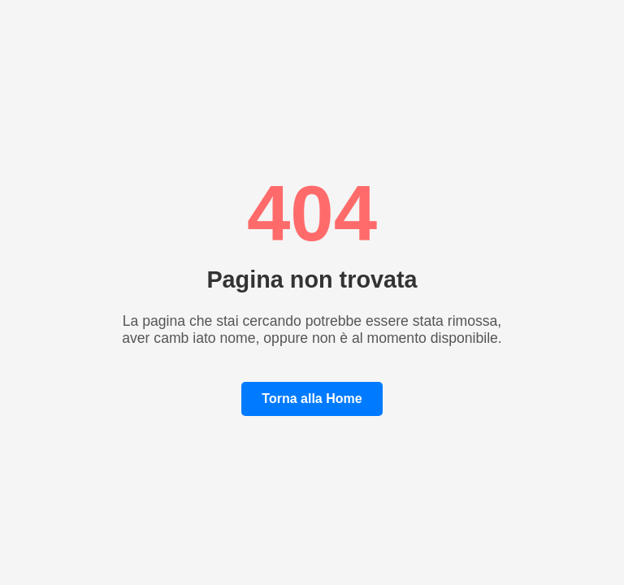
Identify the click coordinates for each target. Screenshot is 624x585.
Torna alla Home (312, 398)
